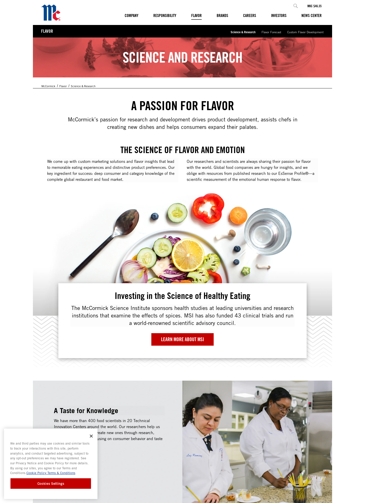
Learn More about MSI (182, 339)
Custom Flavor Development (305, 32)
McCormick (48, 86)
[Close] (91, 436)
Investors (278, 15)
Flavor (196, 15)
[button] (295, 6)
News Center (311, 15)
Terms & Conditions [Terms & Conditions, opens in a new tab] (60, 473)
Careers (249, 15)
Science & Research (243, 32)
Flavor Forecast (271, 32)
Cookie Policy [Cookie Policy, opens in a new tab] (36, 473)
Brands (222, 15)
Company (131, 15)
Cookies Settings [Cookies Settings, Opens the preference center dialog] (50, 484)
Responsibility (164, 15)
